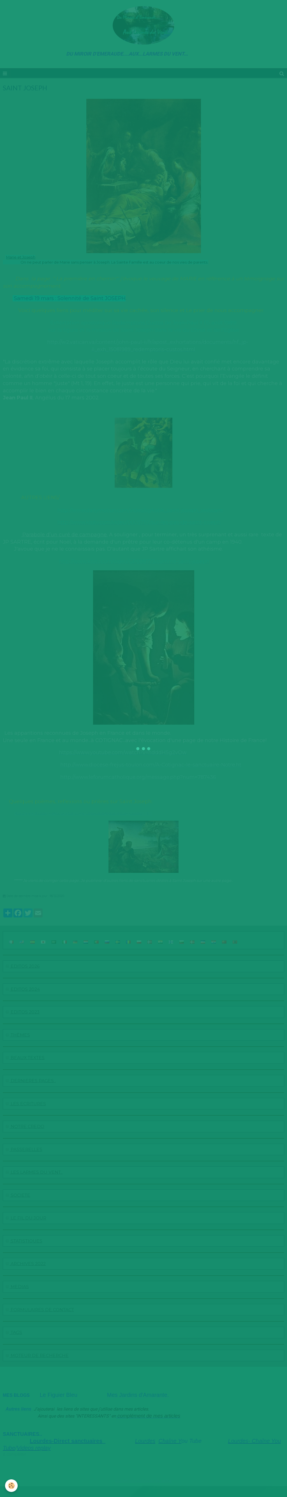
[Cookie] (12, 1485)
